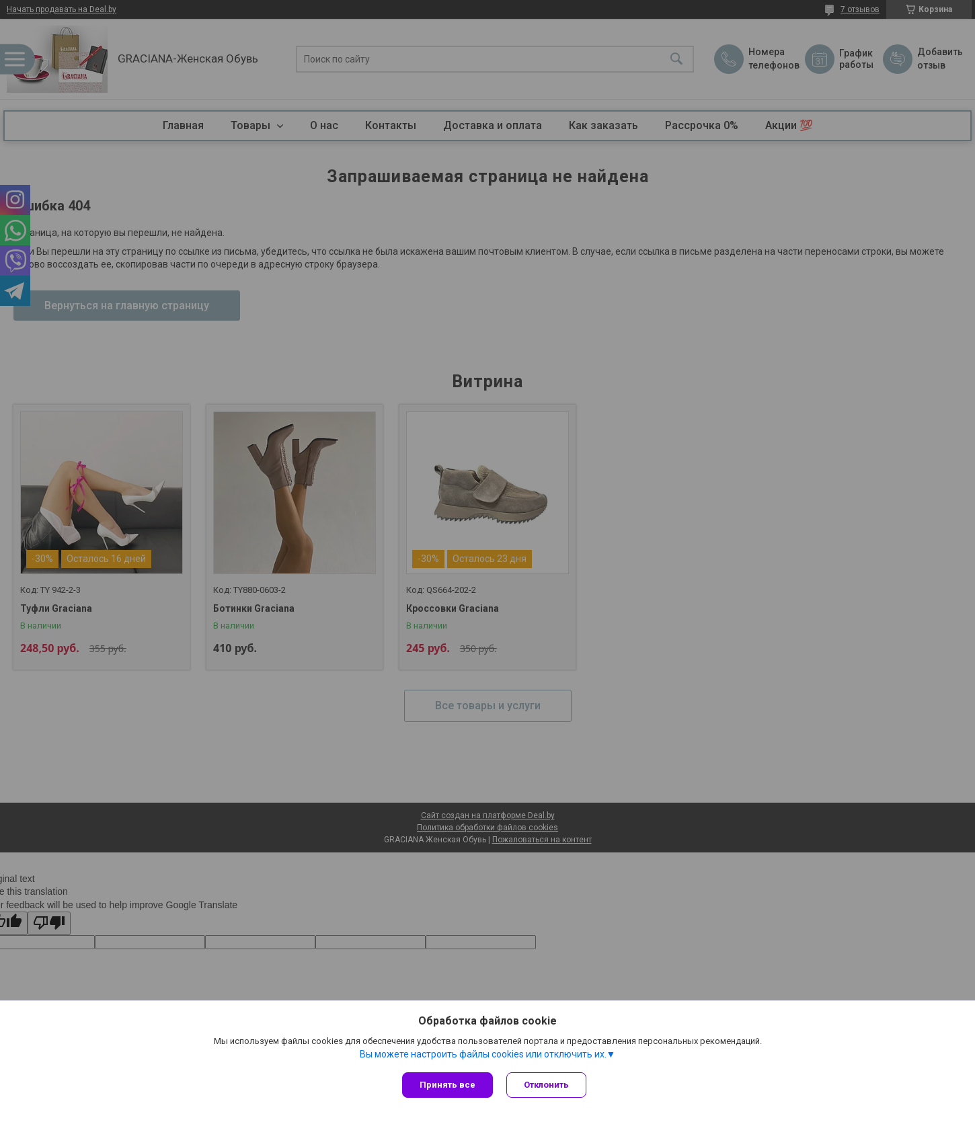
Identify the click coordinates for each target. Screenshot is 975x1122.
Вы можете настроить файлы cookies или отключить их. (483, 1054)
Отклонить (546, 1085)
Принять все (447, 1085)
